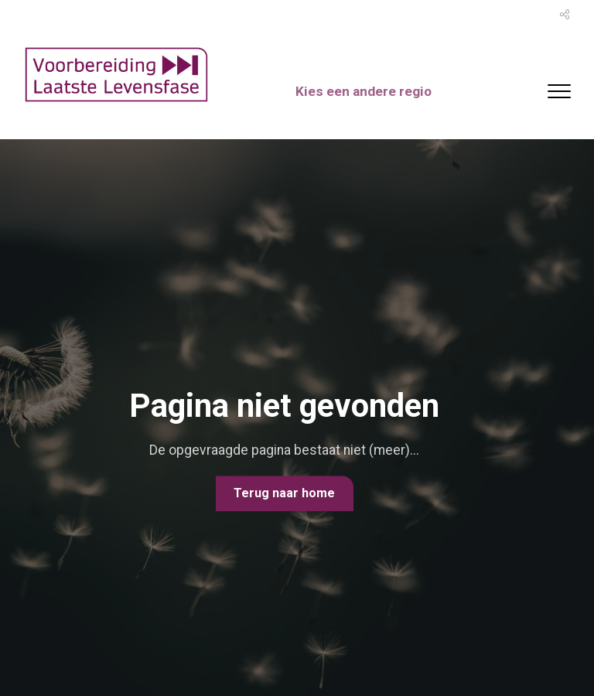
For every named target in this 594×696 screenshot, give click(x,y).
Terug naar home (284, 493)
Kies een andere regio (368, 92)
